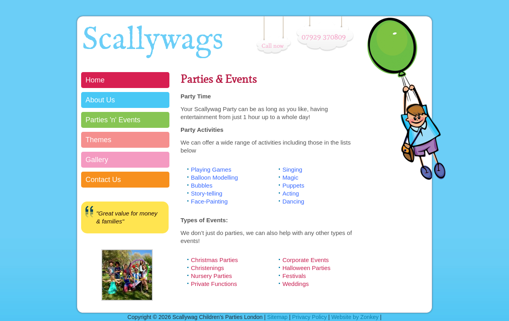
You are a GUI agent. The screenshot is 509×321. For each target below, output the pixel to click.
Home (95, 80)
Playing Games (211, 169)
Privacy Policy (309, 317)
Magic (290, 177)
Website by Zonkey (355, 317)
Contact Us (103, 180)
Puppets (293, 185)
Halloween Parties (306, 267)
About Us (100, 100)
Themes (98, 140)
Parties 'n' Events (112, 120)
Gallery (96, 160)
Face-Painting (209, 201)
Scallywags (152, 40)
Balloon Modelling (214, 177)
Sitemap (277, 317)
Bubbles (201, 185)
